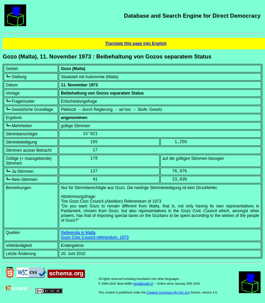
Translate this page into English (136, 43)
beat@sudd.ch (143, 283)
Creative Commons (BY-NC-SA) (168, 292)
